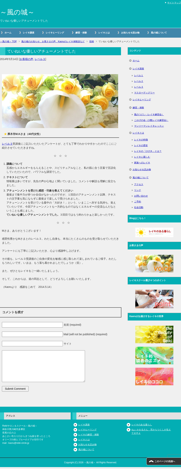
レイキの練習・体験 (88, 434)
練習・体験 (81, 32)
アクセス (138, 184)
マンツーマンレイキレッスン (149, 126)
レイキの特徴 (141, 139)
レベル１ (138, 75)
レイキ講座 (28, 32)
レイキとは (104, 32)
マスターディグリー (144, 92)
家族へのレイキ (142, 162)
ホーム (8, 32)
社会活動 (138, 207)
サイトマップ (174, 2)
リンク (137, 190)
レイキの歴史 (141, 145)
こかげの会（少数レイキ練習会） (151, 120)
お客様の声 (26, 59)
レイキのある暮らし (141, 424)
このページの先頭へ (165, 461)
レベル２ (138, 81)
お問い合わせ (141, 196)
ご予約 (137, 201)
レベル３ (40, 59)
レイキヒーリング (55, 32)
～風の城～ (17, 12)
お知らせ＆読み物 (130, 32)
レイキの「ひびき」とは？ (148, 151)
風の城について (159, 32)
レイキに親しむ (142, 157)
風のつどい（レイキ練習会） (149, 114)
